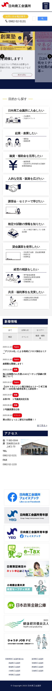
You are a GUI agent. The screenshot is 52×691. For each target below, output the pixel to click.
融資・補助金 (40, 337)
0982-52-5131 (15, 21)
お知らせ (25, 330)
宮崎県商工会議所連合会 (14, 659)
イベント (25, 337)
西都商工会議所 (37, 667)
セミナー (40, 330)
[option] (26, 55)
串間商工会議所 (14, 675)
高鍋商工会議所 (14, 663)
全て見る (41, 425)
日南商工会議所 (37, 671)
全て (10, 330)
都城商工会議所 (14, 667)
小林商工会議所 (14, 671)
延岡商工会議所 (37, 659)
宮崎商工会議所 (37, 663)
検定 (10, 337)
